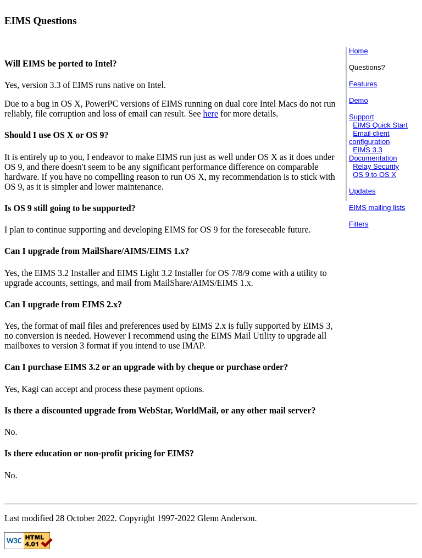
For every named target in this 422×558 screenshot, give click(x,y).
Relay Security (376, 166)
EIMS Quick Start (380, 125)
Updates (362, 191)
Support (361, 117)
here (211, 113)
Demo (358, 100)
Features (363, 84)
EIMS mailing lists (377, 207)
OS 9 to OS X (374, 174)
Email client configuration (369, 137)
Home (358, 51)
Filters (358, 224)
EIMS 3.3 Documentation (373, 154)
